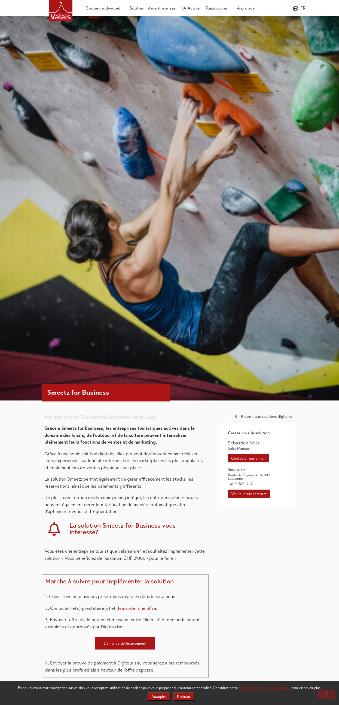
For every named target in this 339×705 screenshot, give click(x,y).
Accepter (158, 696)
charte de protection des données (265, 687)
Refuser (183, 696)
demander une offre (136, 608)
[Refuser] (326, 694)
